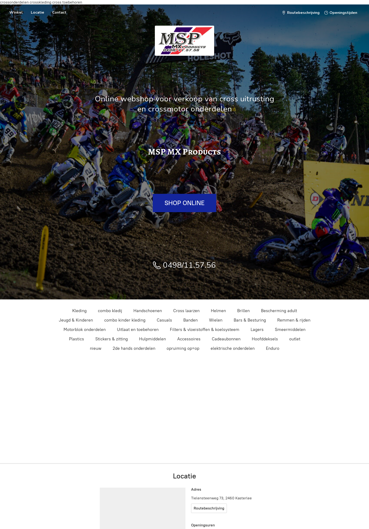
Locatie (37, 12)
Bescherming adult (279, 310)
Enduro (272, 348)
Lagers (257, 329)
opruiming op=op (183, 348)
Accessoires (189, 339)
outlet (294, 339)
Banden (190, 320)
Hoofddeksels (265, 339)
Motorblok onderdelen (85, 329)
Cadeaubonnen (226, 339)
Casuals (164, 320)
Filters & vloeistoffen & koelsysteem (204, 329)
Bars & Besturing (250, 320)
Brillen (243, 310)
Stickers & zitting (111, 339)
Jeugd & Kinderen (76, 320)
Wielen (215, 320)
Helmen (218, 310)
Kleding (79, 310)
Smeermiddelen (290, 329)
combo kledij (110, 310)
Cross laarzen (186, 310)
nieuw (95, 348)
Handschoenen (147, 310)
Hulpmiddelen (152, 339)
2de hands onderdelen (134, 348)
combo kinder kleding (124, 320)
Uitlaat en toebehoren (138, 329)
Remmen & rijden (293, 320)
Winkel (16, 12)
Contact (59, 12)
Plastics (76, 339)
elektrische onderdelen (233, 348)
